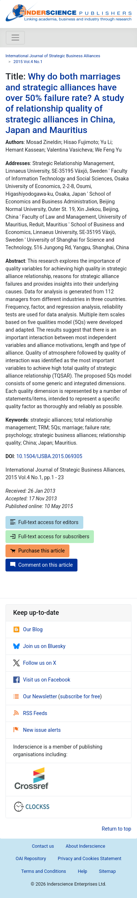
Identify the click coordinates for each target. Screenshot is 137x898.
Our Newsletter (36, 696)
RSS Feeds (30, 713)
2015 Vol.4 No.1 (28, 61)
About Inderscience (85, 846)
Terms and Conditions (43, 871)
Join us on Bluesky (39, 646)
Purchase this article (37, 551)
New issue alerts (37, 730)
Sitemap (107, 871)
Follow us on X (34, 663)
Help (82, 871)
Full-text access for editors (44, 522)
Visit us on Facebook (41, 680)
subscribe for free (80, 696)
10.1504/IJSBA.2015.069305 (49, 456)
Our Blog (28, 629)
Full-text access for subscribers (49, 536)
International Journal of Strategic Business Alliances (52, 56)
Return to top (117, 829)
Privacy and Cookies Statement (89, 858)
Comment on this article (41, 565)
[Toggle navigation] (15, 37)
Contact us (43, 846)
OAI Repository (31, 858)
